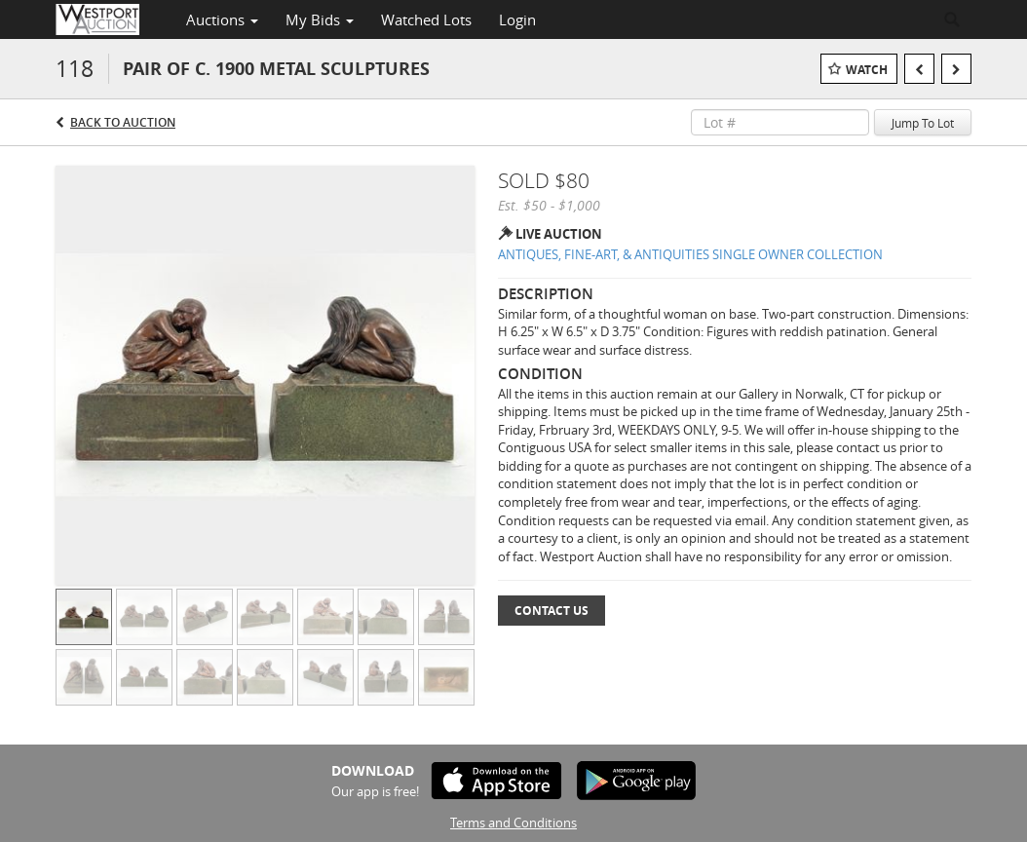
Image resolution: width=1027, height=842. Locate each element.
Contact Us (551, 610)
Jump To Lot (923, 123)
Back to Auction (122, 122)
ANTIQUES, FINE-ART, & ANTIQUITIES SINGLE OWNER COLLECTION (690, 254)
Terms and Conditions (513, 822)
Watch (867, 69)
